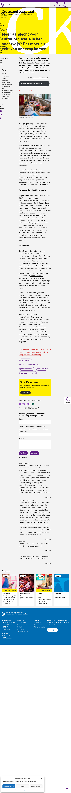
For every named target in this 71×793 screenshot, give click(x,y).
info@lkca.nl (6, 629)
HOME (4, 29)
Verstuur (23, 453)
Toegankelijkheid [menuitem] (22, 631)
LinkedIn (37, 622)
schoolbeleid (42, 369)
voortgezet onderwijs (28, 373)
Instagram (38, 625)
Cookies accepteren (9, 786)
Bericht (35, 443)
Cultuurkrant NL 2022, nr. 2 (40, 78)
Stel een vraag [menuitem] (21, 622)
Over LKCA (20, 620)
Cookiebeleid (18, 790)
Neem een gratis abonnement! (34, 83)
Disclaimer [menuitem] (20, 629)
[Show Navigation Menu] (7, 5)
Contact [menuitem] (19, 627)
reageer (48, 497)
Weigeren (22, 786)
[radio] (20, 404)
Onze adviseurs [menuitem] (22, 625)
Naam (35, 421)
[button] (42, 778)
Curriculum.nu (25, 360)
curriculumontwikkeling (29, 364)
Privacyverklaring (25, 790)
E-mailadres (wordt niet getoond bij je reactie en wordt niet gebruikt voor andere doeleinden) (35, 431)
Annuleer (34, 453)
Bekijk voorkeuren (36, 786)
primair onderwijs (26, 369)
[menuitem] (24, 626)
